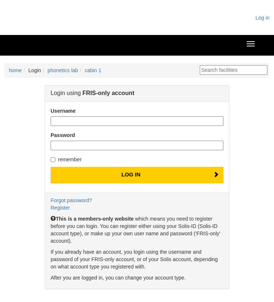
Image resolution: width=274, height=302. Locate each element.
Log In (131, 174)
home (15, 70)
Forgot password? (71, 200)
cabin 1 (93, 70)
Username (63, 111)
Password (63, 135)
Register (60, 208)
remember (66, 159)
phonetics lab (63, 70)
